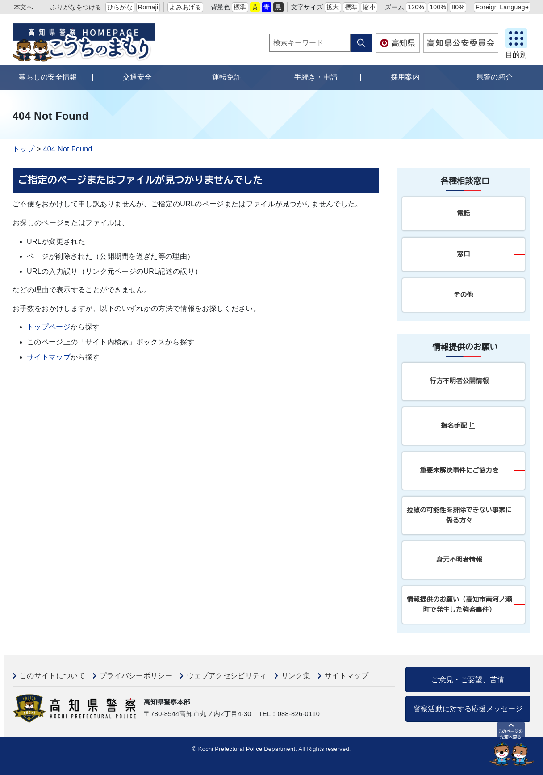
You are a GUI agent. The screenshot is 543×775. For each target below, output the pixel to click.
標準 (240, 7)
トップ (23, 149)
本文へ (23, 7)
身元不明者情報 (459, 559)
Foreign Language (502, 7)
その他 (463, 294)
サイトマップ (49, 357)
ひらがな (120, 7)
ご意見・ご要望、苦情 (467, 679)
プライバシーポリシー (136, 675)
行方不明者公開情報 (459, 381)
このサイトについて (52, 675)
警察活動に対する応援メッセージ (468, 708)
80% (457, 7)
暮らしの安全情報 (48, 77)
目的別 (516, 55)
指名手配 (458, 425)
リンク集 (295, 675)
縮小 (369, 7)
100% (438, 7)
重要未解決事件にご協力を (459, 470)
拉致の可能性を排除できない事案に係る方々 (459, 515)
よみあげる (185, 7)
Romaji (148, 7)
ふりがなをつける (76, 7)
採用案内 (405, 77)
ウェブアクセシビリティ (227, 675)
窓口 (463, 254)
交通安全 (137, 77)
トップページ (49, 327)
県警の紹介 (494, 77)
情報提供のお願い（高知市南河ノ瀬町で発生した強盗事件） (459, 604)
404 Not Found (67, 149)
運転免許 (226, 77)
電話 (463, 213)
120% (416, 7)
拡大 (332, 7)
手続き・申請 (316, 77)
